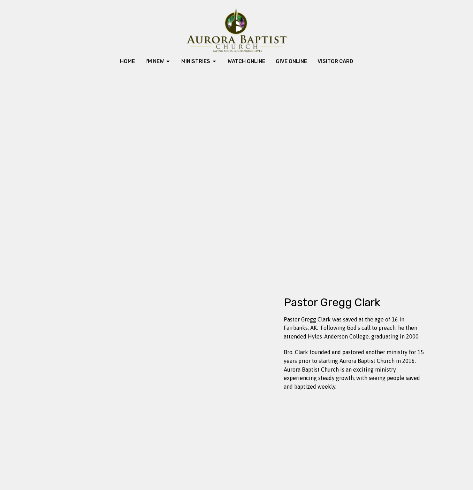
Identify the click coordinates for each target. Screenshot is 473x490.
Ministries (199, 61)
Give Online (291, 61)
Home (127, 61)
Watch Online (246, 61)
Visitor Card (335, 61)
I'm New (158, 61)
